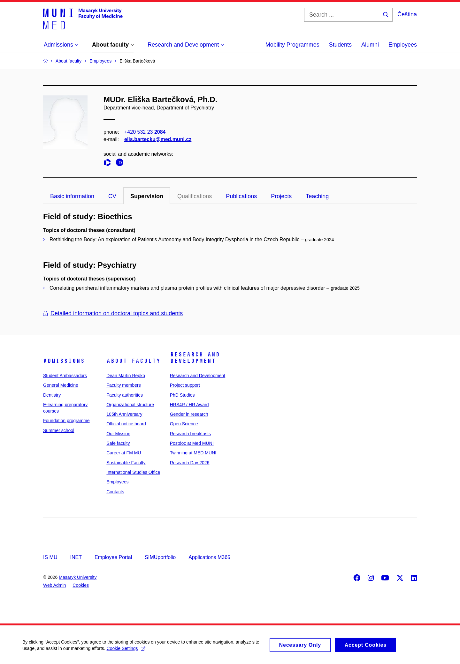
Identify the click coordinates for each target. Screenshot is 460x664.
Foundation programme (66, 420)
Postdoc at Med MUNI (192, 443)
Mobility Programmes (292, 44)
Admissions (64, 360)
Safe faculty (118, 443)
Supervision (146, 196)
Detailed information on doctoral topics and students (113, 313)
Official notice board (126, 423)
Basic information (72, 196)
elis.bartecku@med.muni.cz (157, 139)
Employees (402, 44)
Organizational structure (130, 404)
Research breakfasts (190, 433)
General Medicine (60, 385)
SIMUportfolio (160, 557)
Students (340, 44)
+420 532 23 (144, 132)
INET (75, 557)
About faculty (133, 360)
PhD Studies (182, 395)
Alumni (370, 44)
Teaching (317, 196)
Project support (185, 385)
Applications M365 (209, 557)
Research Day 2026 (190, 462)
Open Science (184, 423)
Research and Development (195, 357)
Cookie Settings (126, 651)
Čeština (407, 14)
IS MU (50, 557)
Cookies (81, 585)
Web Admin (54, 585)
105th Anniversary (124, 414)
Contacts (115, 491)
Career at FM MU (123, 452)
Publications (241, 196)
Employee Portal (113, 557)
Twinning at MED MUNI (193, 452)
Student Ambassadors (65, 375)
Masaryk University (77, 577)
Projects (281, 196)
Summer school (58, 430)
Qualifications (194, 196)
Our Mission (118, 433)
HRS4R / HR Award (189, 404)
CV (112, 196)
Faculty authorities (124, 395)
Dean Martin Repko (125, 375)
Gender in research (189, 414)
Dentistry (52, 395)
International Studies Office (133, 472)
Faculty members (123, 385)
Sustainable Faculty (125, 462)
